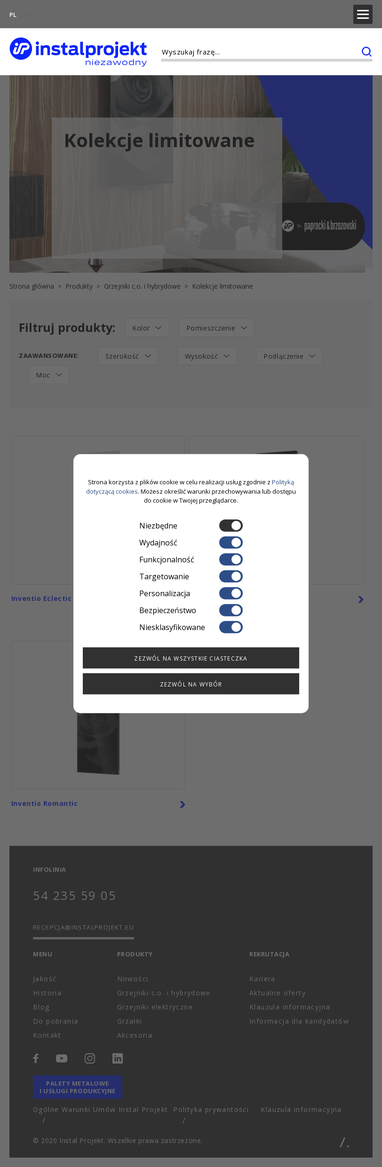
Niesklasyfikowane (191, 627)
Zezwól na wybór (191, 684)
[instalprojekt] (78, 47)
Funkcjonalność (191, 559)
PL (12, 12)
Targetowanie (191, 576)
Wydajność (191, 542)
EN (28, 12)
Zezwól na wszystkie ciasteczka (190, 658)
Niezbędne (191, 525)
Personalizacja (191, 593)
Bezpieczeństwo (191, 610)
